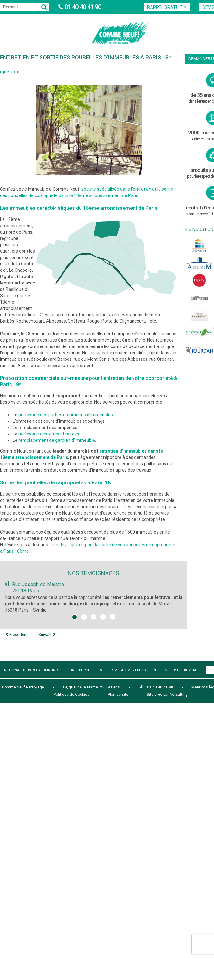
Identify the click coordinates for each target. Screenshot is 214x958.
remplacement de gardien (133, 670)
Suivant (46, 634)
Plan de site (118, 694)
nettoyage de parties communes (31, 670)
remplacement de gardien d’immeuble (56, 440)
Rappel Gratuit (167, 7)
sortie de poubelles (85, 670)
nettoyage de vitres (181, 670)
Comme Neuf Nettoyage (23, 687)
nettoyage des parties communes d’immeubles (65, 414)
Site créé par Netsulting (167, 694)
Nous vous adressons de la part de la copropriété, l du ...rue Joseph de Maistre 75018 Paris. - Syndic (94, 603)
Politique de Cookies (71, 694)
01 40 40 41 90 (82, 7)
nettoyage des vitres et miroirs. (49, 433)
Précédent (16, 634)
